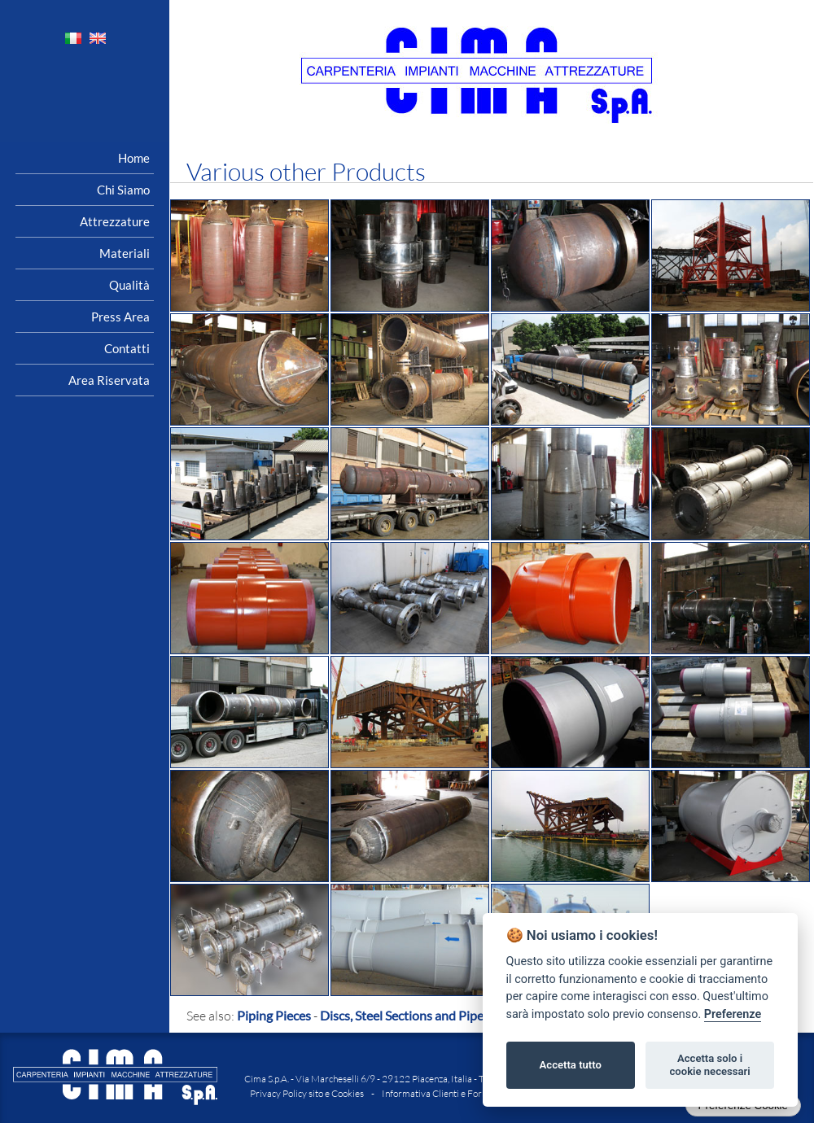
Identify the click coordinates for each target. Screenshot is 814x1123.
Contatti (127, 348)
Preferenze (732, 1014)
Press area (120, 316)
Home (134, 158)
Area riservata (109, 380)
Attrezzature (115, 221)
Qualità (129, 284)
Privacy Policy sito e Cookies (307, 1093)
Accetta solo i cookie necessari (709, 1064)
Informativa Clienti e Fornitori (443, 1093)
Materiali (124, 253)
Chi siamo (123, 189)
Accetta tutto (571, 1065)
